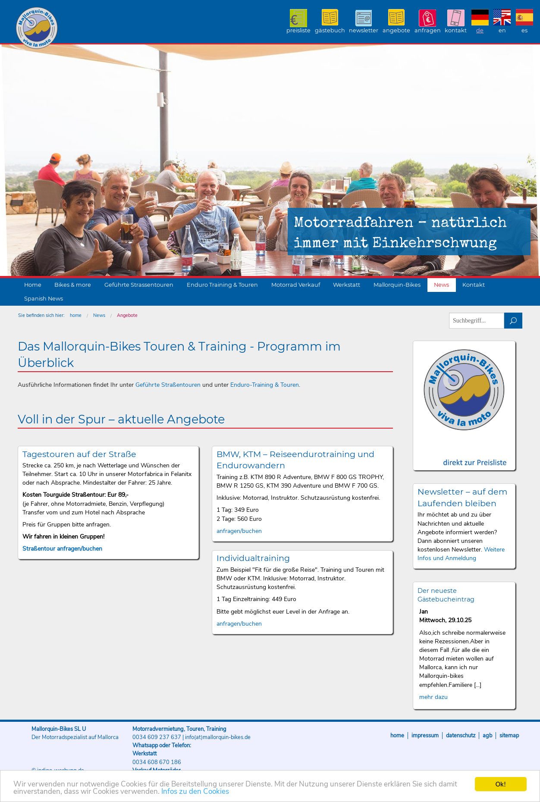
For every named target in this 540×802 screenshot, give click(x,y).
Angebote (396, 30)
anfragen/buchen (239, 531)
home (76, 315)
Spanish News (43, 298)
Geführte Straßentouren (168, 385)
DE (479, 30)
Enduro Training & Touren (222, 285)
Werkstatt (346, 285)
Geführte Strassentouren (138, 285)
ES (524, 30)
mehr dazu (433, 697)
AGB (487, 735)
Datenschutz (460, 735)
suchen (513, 321)
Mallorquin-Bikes (87, 28)
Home (32, 285)
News (441, 285)
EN (502, 30)
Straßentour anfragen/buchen (62, 549)
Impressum (425, 735)
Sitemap (509, 735)
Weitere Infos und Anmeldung (461, 553)
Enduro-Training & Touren (264, 385)
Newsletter (363, 30)
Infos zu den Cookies (195, 792)
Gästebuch (330, 30)
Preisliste (298, 30)
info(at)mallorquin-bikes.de (218, 737)
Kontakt (456, 30)
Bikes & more (72, 285)
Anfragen (427, 30)
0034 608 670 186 (156, 762)
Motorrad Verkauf (295, 285)
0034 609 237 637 (156, 737)
